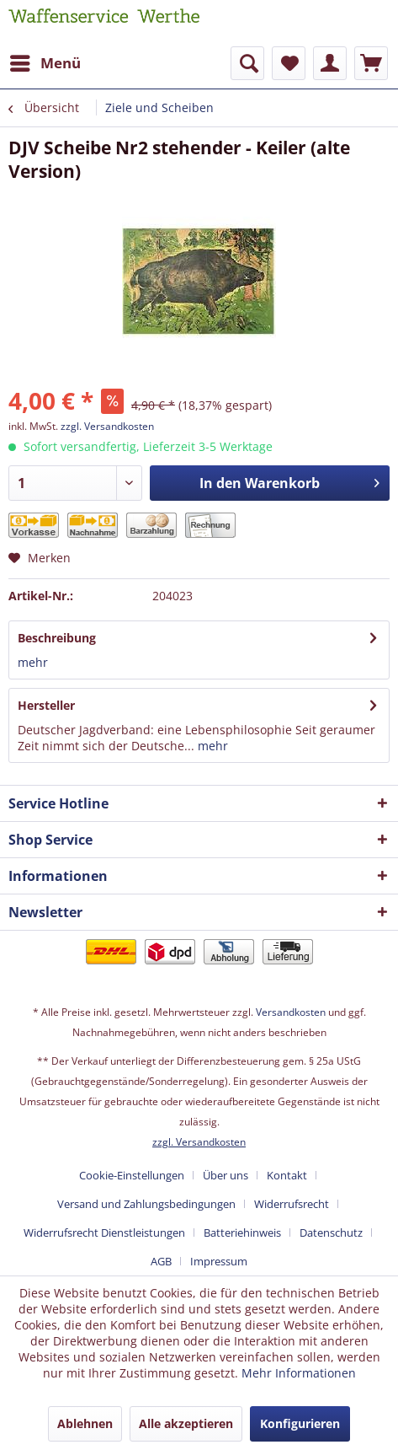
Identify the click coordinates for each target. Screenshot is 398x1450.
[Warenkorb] (371, 63)
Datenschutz (331, 1232)
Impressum (218, 1261)
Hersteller (46, 705)
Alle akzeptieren (186, 1423)
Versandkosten (291, 1012)
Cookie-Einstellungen (131, 1175)
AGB (161, 1261)
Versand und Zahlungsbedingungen (146, 1203)
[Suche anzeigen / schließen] (247, 63)
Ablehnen (85, 1423)
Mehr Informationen (298, 1373)
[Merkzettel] (288, 63)
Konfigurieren (300, 1423)
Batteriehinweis (242, 1232)
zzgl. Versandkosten (107, 426)
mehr (33, 662)
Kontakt (287, 1175)
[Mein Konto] (330, 63)
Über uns (225, 1175)
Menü (45, 61)
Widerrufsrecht (291, 1203)
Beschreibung (57, 638)
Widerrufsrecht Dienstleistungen (104, 1232)
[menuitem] (44, 63)
